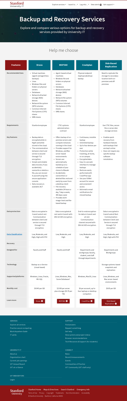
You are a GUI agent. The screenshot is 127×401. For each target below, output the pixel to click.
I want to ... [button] (72, 4)
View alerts (96, 4)
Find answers (70, 324)
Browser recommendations (76, 338)
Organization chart (18, 357)
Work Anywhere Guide (18, 331)
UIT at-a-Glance (16, 367)
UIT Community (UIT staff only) (78, 367)
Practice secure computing (21, 328)
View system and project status (77, 335)
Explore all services (17, 324)
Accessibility (86, 393)
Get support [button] (108, 4)
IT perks (13, 335)
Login (12, 379)
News (67, 354)
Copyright (49, 393)
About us (13, 354)
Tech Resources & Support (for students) (81, 341)
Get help (68, 331)
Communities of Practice (75, 364)
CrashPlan (87, 301)
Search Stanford (67, 389)
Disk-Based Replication (111, 302)
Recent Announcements (75, 357)
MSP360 (63, 301)
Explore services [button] (58, 4)
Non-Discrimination (72, 393)
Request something (73, 328)
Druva (39, 301)
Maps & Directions (51, 389)
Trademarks (60, 393)
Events (68, 360)
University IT (17, 5)
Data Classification (14, 234)
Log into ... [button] (84, 4)
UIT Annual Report (17, 364)
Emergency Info (83, 389)
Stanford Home (34, 389)
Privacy (41, 393)
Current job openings (18, 360)
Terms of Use (32, 393)
